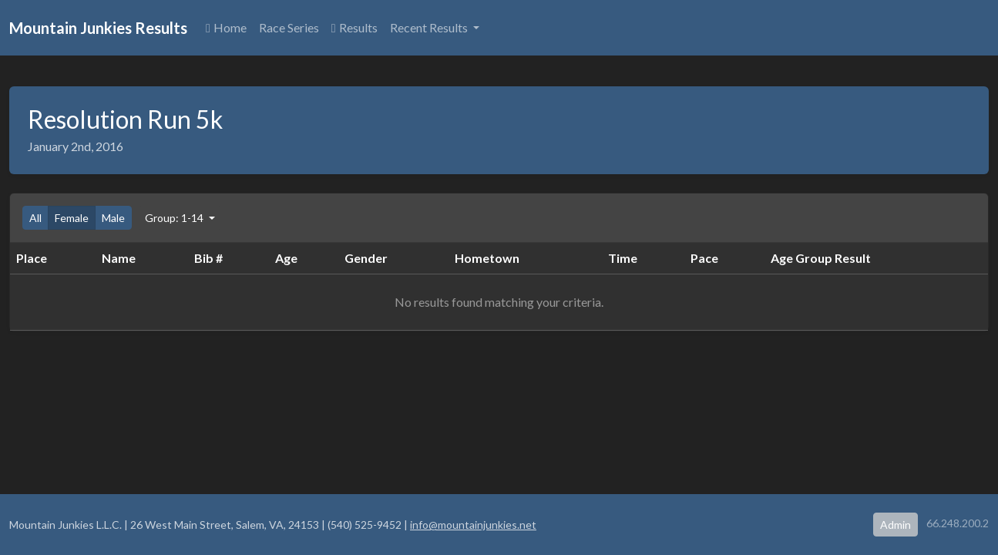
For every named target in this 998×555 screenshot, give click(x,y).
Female (72, 217)
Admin (895, 524)
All (35, 217)
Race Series (289, 27)
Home (226, 27)
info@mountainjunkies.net (473, 524)
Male (113, 217)
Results (354, 27)
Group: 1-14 (175, 217)
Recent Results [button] (430, 27)
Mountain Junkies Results (98, 27)
